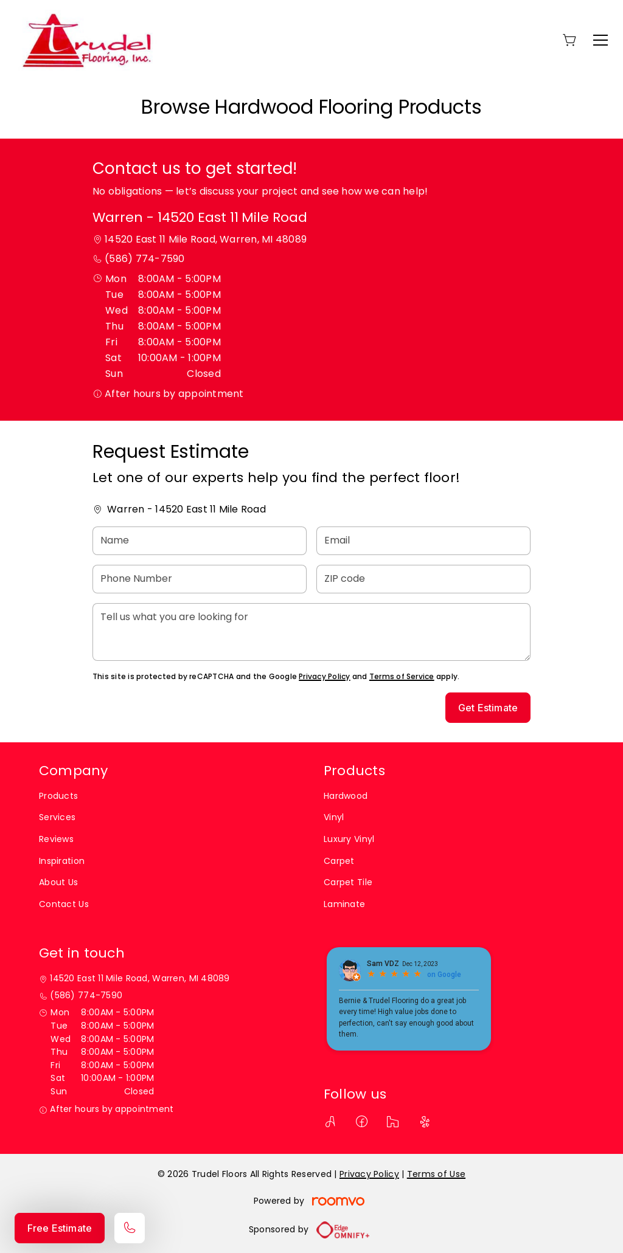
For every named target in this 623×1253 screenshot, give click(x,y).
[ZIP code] (423, 579)
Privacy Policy (324, 676)
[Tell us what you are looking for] (311, 632)
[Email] (423, 540)
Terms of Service (401, 676)
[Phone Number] (199, 579)
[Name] (199, 540)
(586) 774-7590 (144, 259)
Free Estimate (59, 1228)
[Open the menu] (600, 40)
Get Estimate (488, 708)
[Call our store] (129, 1228)
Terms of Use (436, 1174)
